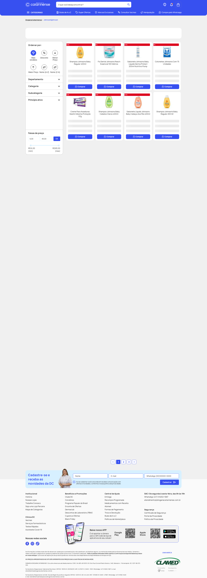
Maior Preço (33, 78)
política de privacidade (112, 475)
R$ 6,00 (31, 153)
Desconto (44, 63)
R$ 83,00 (56, 153)
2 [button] (123, 453)
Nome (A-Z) (44, 78)
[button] (171, 10)
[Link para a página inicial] (33, 25)
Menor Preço (55, 64)
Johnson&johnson (51, 25)
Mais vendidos (33, 64)
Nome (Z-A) (55, 78)
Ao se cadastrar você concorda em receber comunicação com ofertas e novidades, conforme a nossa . (98, 474)
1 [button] (118, 453)
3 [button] (129, 453)
